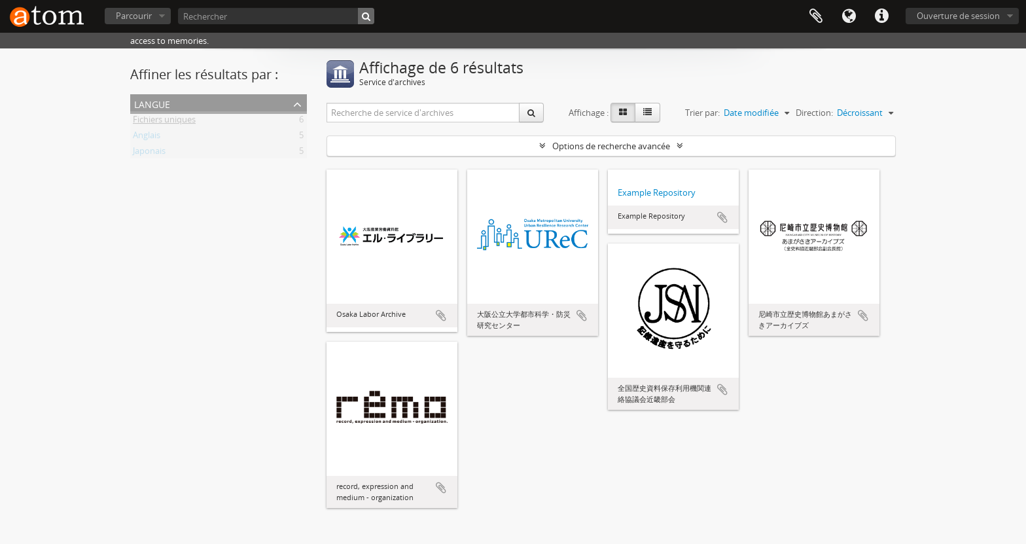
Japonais (149, 153)
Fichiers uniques (164, 122)
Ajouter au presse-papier (441, 315)
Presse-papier (816, 16)
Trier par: (702, 112)
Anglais (146, 137)
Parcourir (134, 16)
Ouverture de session (958, 16)
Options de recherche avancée (611, 146)
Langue (848, 16)
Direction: (814, 112)
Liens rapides (881, 16)
